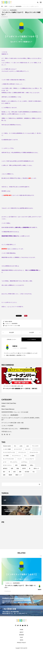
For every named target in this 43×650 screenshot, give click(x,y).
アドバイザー (10, 325)
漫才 (4, 471)
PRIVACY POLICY (21, 642)
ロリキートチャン (7, 465)
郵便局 (10, 474)
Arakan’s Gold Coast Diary (9, 403)
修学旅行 (5, 468)
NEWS (21, 640)
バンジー (19, 458)
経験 (20, 471)
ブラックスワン (13, 462)
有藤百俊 (10, 321)
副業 (12, 468)
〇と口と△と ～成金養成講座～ (11, 323)
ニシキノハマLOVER (7, 425)
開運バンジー (19, 474)
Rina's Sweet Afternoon (8, 409)
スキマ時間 (5, 455)
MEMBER (21, 634)
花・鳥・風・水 (6, 434)
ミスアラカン (24, 462)
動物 (18, 468)
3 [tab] (22, 382)
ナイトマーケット (16, 455)
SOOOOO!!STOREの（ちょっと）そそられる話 (15, 412)
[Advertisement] (21, 535)
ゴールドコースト (34, 452)
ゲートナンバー (22, 452)
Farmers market (7, 446)
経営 (14, 471)
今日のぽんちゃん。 (7, 431)
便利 (16, 465)
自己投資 (27, 471)
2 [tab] (20, 382)
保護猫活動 (23, 465)
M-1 (15, 446)
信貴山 (31, 465)
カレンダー (28, 449)
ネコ (25, 455)
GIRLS (3, 406)
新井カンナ (36, 468)
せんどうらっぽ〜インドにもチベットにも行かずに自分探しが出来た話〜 (21, 418)
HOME (21, 629)
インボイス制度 (16, 325)
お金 (6, 325)
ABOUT (21, 632)
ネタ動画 (32, 455)
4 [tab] (23, 382)
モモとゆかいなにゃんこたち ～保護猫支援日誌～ (16, 428)
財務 (4, 474)
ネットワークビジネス (8, 458)
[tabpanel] (21, 380)
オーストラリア (18, 449)
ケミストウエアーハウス (9, 452)
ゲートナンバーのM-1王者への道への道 (12, 422)
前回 (3, 96)
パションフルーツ (29, 458)
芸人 (34, 471)
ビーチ (4, 462)
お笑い (21, 446)
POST (21, 637)
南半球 (24, 468)
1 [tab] (19, 382)
